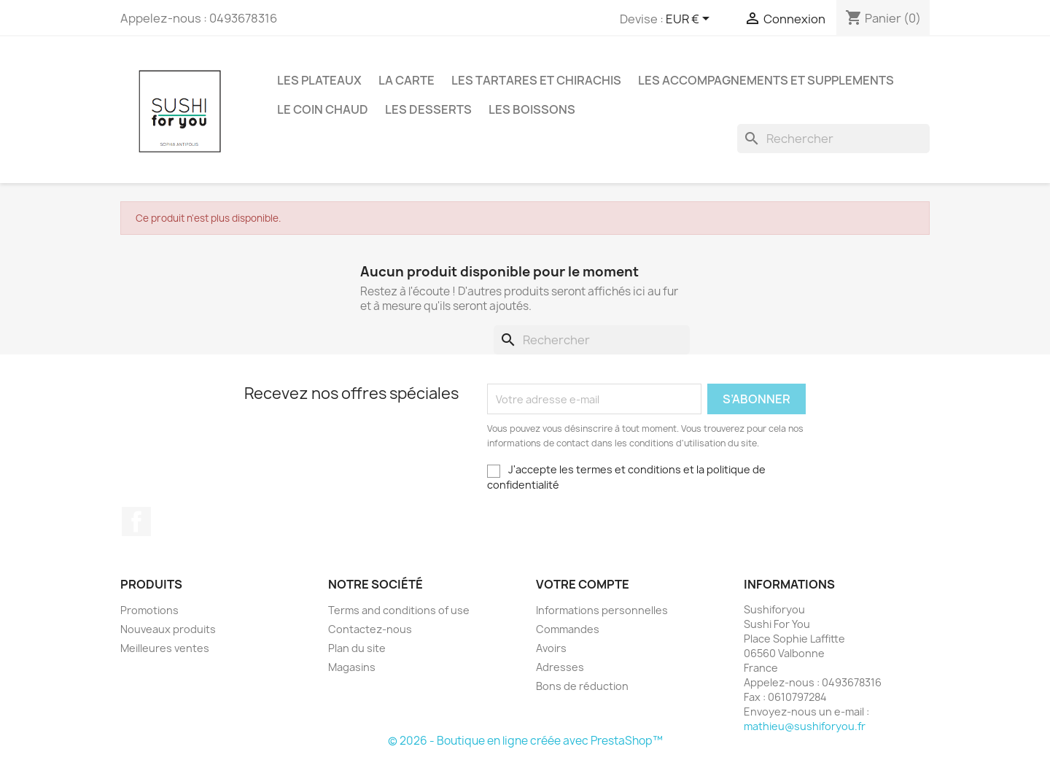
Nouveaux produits (168, 629)
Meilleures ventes (164, 648)
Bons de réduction (582, 686)
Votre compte (582, 584)
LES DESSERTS (428, 109)
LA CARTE (406, 80)
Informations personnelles (602, 610)
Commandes (567, 629)
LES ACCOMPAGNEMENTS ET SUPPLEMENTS (766, 80)
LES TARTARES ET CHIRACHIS (536, 80)
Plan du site (357, 648)
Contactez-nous (370, 629)
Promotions (149, 610)
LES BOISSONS (532, 109)
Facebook (136, 521)
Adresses (560, 667)
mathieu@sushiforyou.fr (805, 726)
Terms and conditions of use (399, 610)
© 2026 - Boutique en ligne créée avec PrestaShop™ (525, 740)
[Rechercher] (833, 138)
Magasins (352, 667)
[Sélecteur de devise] (690, 19)
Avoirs (551, 648)
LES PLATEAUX (319, 80)
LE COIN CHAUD (322, 109)
